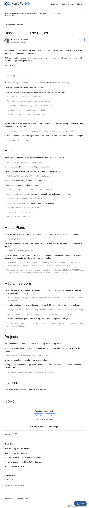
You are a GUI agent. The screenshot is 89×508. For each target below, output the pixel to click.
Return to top (10, 434)
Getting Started (32, 13)
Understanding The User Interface (17, 449)
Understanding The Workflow (15, 453)
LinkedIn (12, 401)
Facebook (5, 401)
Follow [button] (80, 40)
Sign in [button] (79, 4)
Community (55, 4)
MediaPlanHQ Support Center (14, 13)
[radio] (38, 415)
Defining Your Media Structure (15, 466)
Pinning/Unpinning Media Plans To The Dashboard (23, 462)
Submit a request (68, 4)
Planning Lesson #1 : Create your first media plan (23, 457)
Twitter (9, 401)
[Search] (67, 13)
